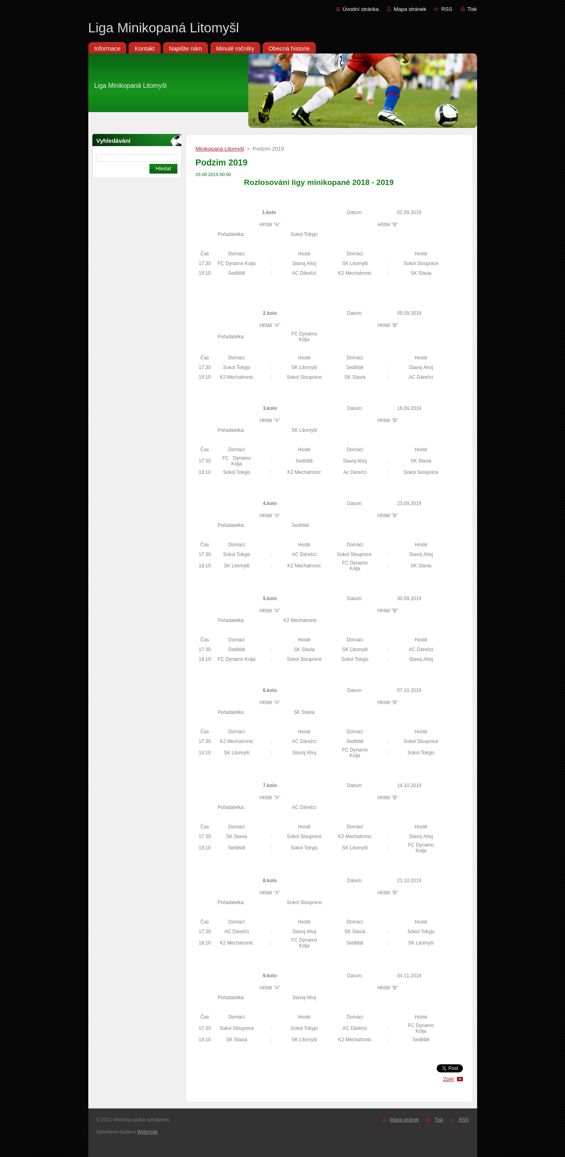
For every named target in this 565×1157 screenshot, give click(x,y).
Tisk (472, 9)
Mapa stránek (410, 9)
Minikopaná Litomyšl (220, 149)
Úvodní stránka (361, 9)
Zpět (448, 1079)
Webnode (147, 1132)
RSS (446, 9)
